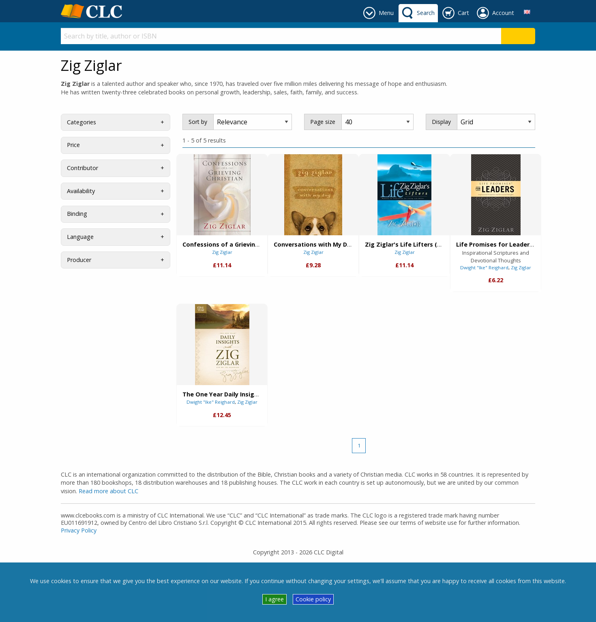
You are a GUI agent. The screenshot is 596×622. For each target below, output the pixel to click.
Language (80, 237)
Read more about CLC (108, 491)
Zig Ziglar (222, 252)
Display (441, 122)
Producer (79, 260)
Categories (81, 122)
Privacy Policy (78, 530)
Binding (77, 213)
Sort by (198, 122)
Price (73, 145)
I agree (274, 599)
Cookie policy (313, 599)
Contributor (82, 168)
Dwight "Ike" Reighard (484, 267)
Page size (322, 122)
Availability (81, 191)
